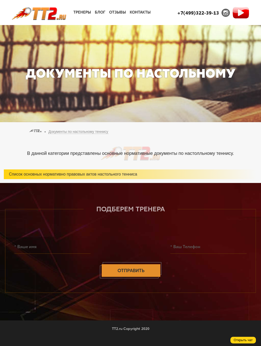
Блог (100, 12)
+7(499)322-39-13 (198, 13)
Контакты (140, 12)
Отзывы (117, 12)
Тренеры (82, 12)
